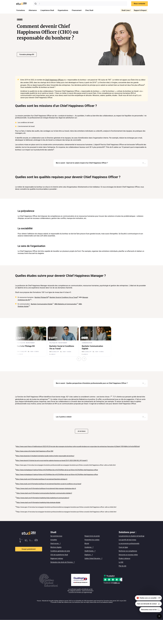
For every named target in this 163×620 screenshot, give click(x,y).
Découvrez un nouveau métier (128, 555)
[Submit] (36, 3)
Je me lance (81, 431)
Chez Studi (89, 10)
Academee (88, 547)
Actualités (53, 540)
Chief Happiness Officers (54, 80)
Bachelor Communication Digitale (41, 304)
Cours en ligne (123, 547)
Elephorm (88, 555)
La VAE (121, 562)
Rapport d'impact (140, 10)
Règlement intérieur (56, 558)
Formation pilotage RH (26, 54)
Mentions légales (55, 547)
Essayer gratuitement (29, 549)
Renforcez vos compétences (128, 551)
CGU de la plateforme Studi (59, 555)
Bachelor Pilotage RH (41, 297)
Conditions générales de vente (60, 551)
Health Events (89, 551)
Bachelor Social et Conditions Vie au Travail (64, 297)
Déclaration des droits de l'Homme (61, 562)
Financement (77, 10)
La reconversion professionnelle (129, 543)
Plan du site (122, 566)
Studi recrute (54, 543)
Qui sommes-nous (56, 536)
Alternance (33, 10)
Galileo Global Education (92, 558)
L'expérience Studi (47, 10)
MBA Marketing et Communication (65, 304)
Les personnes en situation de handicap (131, 536)
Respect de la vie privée (92, 536)
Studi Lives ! (126, 10)
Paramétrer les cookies (92, 540)
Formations (20, 10)
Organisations (63, 10)
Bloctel (87, 543)
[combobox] (80, 3)
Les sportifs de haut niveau (127, 540)
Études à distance (124, 558)
